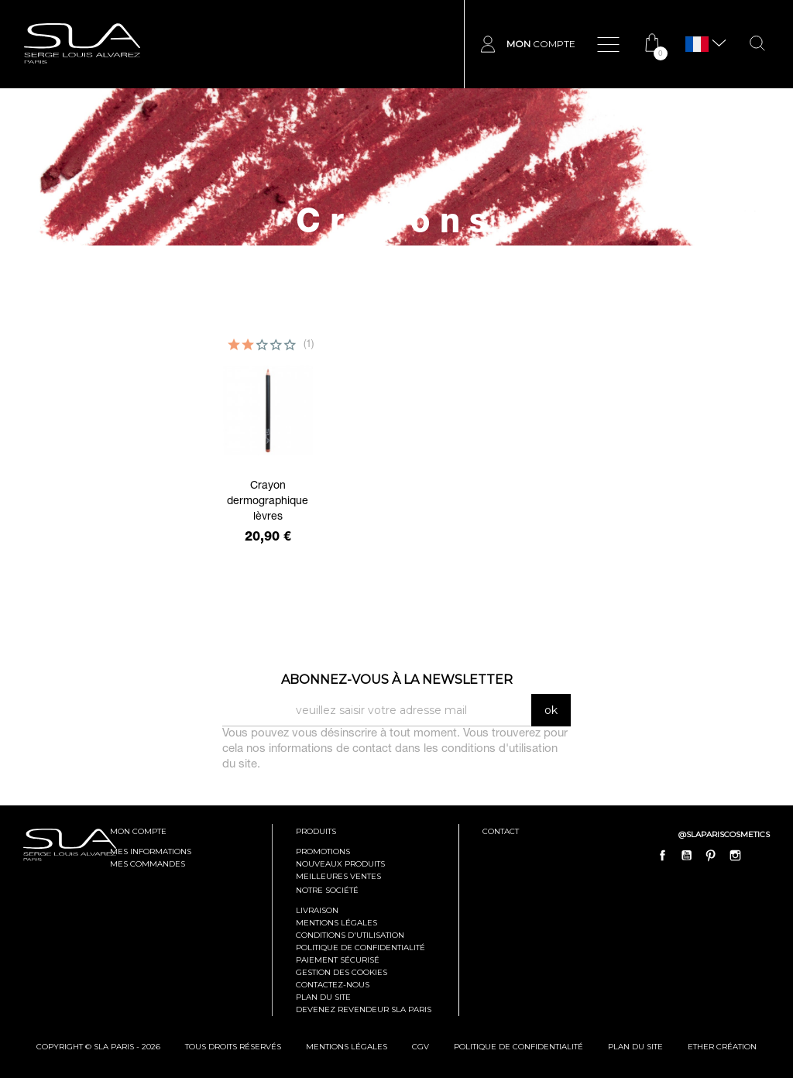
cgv (420, 1047)
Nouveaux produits (340, 864)
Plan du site (323, 997)
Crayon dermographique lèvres (267, 502)
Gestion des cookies (341, 972)
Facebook (663, 855)
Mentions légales (336, 923)
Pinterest (711, 855)
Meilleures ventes (338, 876)
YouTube (687, 855)
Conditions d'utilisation (350, 935)
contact (500, 831)
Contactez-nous (332, 985)
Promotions (323, 851)
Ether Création (722, 1047)
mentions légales (346, 1047)
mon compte (138, 831)
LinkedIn (759, 855)
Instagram (735, 855)
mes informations (150, 851)
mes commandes (147, 864)
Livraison (317, 910)
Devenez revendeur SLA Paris (363, 1009)
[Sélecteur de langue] (697, 44)
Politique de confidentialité (360, 947)
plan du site (635, 1047)
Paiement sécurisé (337, 960)
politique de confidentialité (518, 1047)
